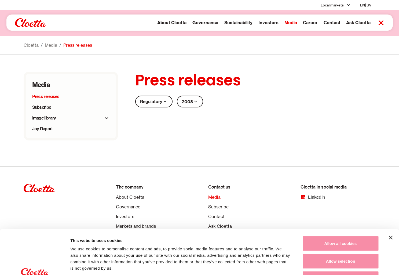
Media (273, 22)
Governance (188, 22)
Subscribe (41, 107)
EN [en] (362, 5)
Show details (281, 264)
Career (293, 22)
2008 (190, 101)
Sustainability (221, 22)
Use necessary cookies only (340, 239)
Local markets (332, 5)
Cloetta (31, 45)
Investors (251, 22)
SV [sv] (369, 5)
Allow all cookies (340, 204)
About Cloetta (154, 22)
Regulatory (154, 101)
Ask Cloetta (341, 22)
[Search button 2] (364, 23)
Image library (44, 118)
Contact (314, 22)
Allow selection (340, 222)
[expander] (106, 118)
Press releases (77, 45)
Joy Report (42, 128)
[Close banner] (391, 199)
